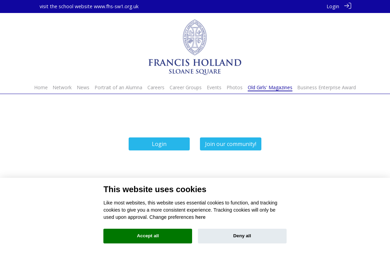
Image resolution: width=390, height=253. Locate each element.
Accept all (148, 235)
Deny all (242, 235)
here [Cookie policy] (200, 217)
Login (333, 6)
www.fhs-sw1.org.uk (116, 6)
